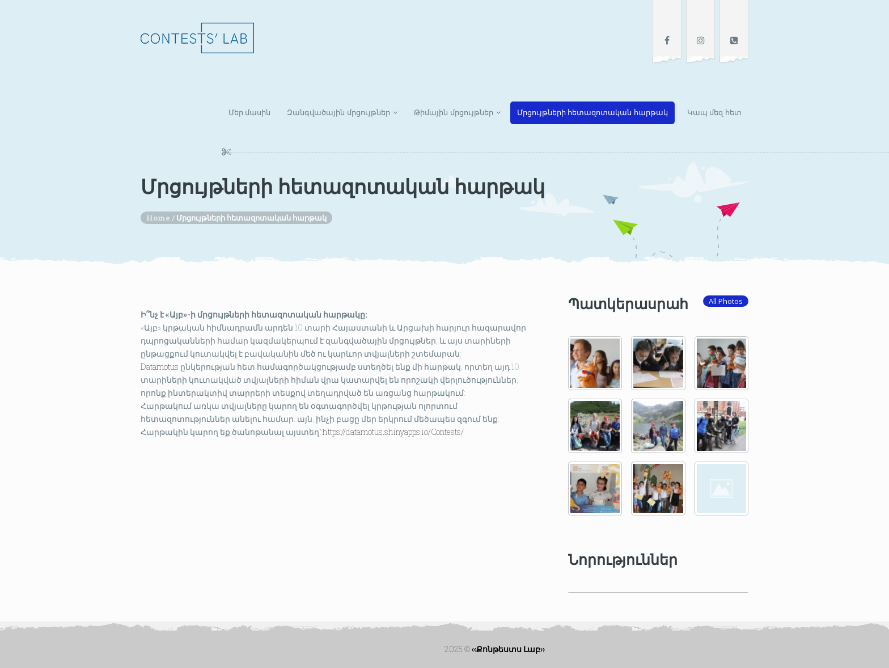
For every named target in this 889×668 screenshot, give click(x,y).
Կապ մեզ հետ (714, 112)
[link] (160, 366)
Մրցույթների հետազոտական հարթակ (592, 112)
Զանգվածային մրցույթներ (338, 112)
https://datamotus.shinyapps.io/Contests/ (392, 431)
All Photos (726, 301)
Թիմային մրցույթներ (453, 112)
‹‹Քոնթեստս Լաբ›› (508, 649)
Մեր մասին (249, 112)
